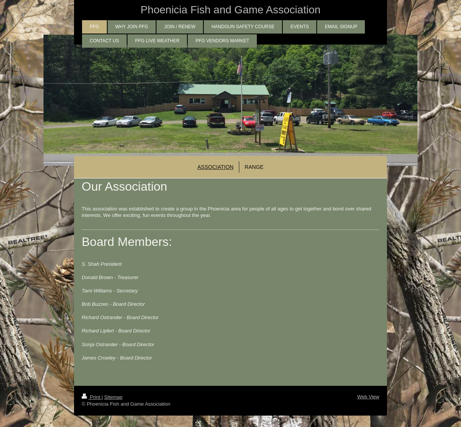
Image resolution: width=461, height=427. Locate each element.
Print (92, 397)
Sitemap (113, 397)
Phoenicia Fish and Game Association (230, 10)
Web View (368, 397)
